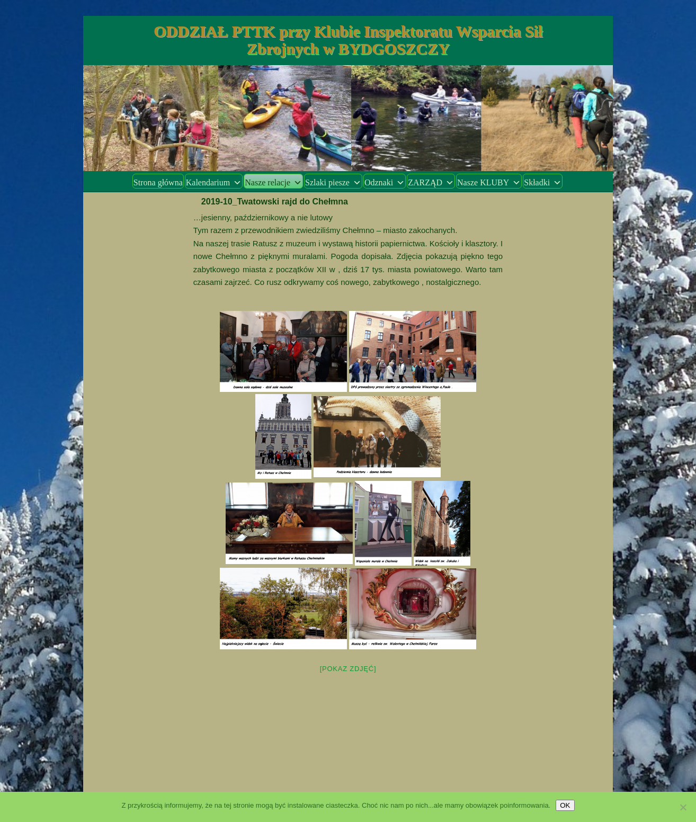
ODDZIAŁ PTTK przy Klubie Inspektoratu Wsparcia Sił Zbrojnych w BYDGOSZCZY (348, 39)
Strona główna (158, 182)
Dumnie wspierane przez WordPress (348, 785)
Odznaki (384, 182)
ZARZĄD (431, 182)
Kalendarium (214, 182)
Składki (542, 182)
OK (565, 805)
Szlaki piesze (333, 182)
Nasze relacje (273, 182)
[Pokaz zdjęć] (348, 669)
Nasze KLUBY (489, 182)
